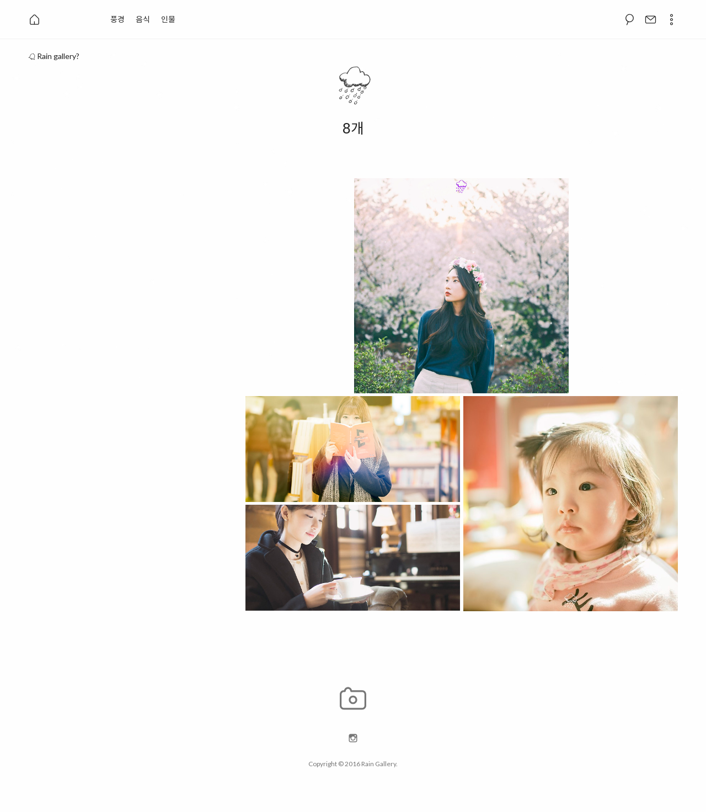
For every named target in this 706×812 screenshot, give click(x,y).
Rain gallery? (53, 56)
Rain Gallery (378, 764)
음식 (143, 19)
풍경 (117, 19)
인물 (168, 19)
